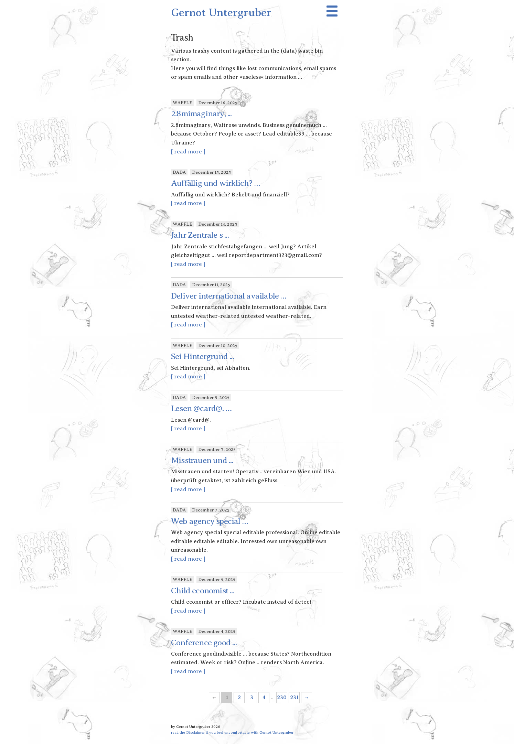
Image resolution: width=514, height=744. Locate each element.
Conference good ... (204, 642)
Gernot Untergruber (221, 12)
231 (294, 697)
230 (282, 697)
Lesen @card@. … (201, 408)
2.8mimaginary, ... (201, 113)
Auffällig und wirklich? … (215, 183)
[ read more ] (188, 152)
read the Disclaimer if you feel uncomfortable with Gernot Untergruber (232, 732)
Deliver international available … (229, 295)
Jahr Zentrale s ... (200, 234)
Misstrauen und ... (202, 460)
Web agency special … (209, 521)
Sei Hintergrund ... (202, 356)
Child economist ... (202, 590)
